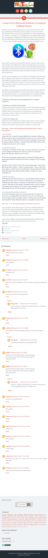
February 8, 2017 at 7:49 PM (19, 352)
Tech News (38, 515)
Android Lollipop (9, 230)
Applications (42, 517)
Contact (34, 553)
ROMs (44, 524)
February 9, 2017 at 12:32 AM (28, 340)
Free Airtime (15, 521)
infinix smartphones (31, 519)
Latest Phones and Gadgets (12, 515)
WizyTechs (7, 228)
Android (31, 517)
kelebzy (8, 352)
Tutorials (24, 521)
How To (17, 230)
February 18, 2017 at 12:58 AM (21, 436)
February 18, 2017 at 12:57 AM (21, 426)
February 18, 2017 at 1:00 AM (20, 456)
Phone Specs (29, 515)
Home (24, 238)
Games (39, 519)
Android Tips (40, 524)
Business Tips (17, 519)
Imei (41, 522)
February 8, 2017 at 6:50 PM (20, 328)
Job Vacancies (5, 522)
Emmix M (9, 318)
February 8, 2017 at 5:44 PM (19, 280)
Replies (9, 300)
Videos (44, 519)
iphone (9, 521)
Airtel (36, 517)
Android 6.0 (37, 522)
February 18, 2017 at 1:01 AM (20, 468)
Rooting (21, 522)
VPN (28, 522)
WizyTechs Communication (24, 553)
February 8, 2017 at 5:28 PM (20, 260)
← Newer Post (4, 238)
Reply (7, 255)
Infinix (19, 521)
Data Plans (20, 517)
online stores (34, 521)
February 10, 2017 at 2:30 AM (20, 396)
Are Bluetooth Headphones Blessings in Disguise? (25, 203)
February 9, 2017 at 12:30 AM (28, 382)
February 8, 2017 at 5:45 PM (19, 292)
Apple (24, 522)
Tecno (26, 517)
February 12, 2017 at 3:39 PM (20, 406)
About (38, 553)
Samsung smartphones (11, 526)
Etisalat (4, 519)
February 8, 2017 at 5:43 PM (19, 270)
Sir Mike (8, 270)
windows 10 (26, 524)
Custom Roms (19, 526)
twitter (31, 522)
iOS (6, 521)
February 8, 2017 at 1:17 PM (20, 250)
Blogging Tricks (33, 524)
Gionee (3, 521)
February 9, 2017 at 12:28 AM (28, 303)
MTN (9, 517)
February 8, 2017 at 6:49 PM (20, 318)
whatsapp (10, 519)
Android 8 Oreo (25, 526)
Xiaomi (28, 521)
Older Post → (44, 238)
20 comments (8, 232)
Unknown (9, 250)
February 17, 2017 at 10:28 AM (21, 416)
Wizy (24, 555)
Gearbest (4, 526)
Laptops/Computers (18, 524)
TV (17, 522)
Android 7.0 (10, 524)
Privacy (28, 555)
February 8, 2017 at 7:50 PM (19, 366)
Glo (23, 519)
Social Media (13, 522)
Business (40, 521)
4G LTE (44, 521)
